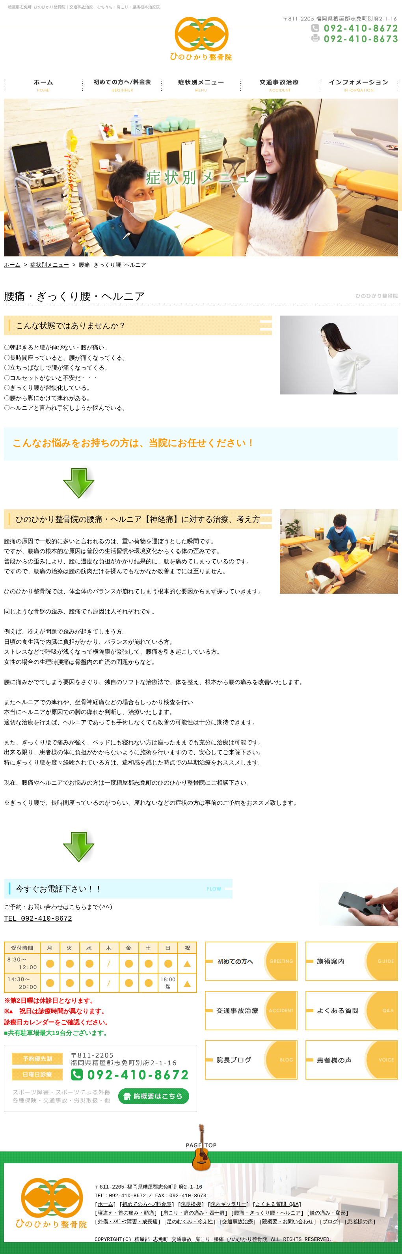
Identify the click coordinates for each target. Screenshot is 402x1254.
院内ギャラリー (228, 1204)
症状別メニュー (201, 85)
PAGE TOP (201, 1149)
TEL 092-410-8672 (38, 918)
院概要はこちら (153, 1096)
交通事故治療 (279, 85)
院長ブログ (251, 1060)
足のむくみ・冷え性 (190, 1222)
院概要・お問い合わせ (287, 1222)
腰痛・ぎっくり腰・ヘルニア (267, 1213)
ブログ (330, 1222)
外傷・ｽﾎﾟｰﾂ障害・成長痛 (128, 1222)
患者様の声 (351, 1060)
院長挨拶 (191, 1204)
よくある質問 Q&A (276, 1204)
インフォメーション (358, 85)
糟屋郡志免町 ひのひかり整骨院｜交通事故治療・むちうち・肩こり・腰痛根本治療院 (84, 7)
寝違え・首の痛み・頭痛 (126, 1213)
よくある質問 (351, 1010)
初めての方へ (251, 961)
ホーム (43, 85)
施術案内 (351, 961)
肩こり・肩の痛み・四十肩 (194, 1213)
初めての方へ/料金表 (122, 85)
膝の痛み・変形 (328, 1213)
